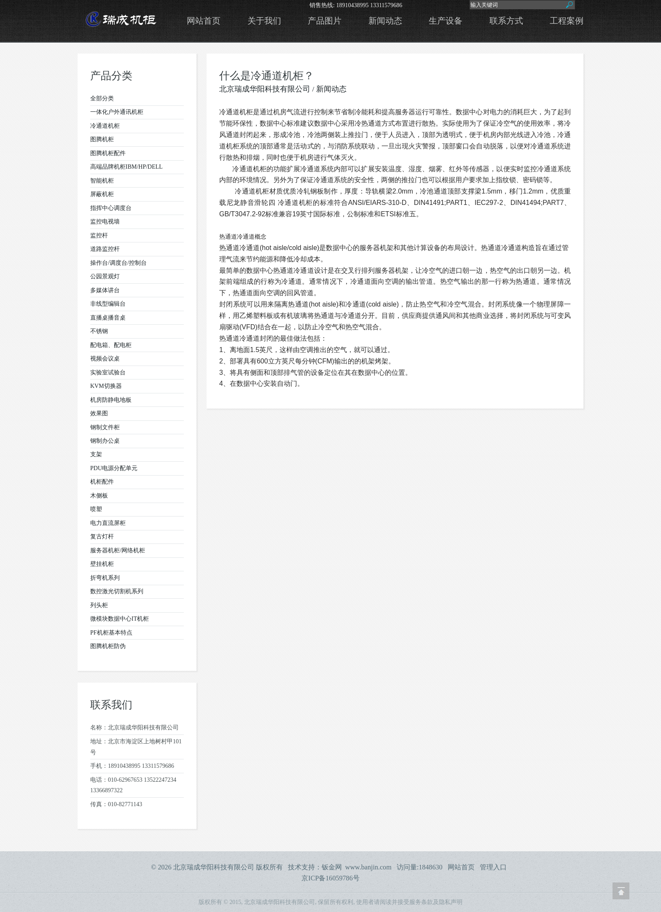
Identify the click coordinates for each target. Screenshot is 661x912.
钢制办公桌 (105, 441)
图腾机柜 (102, 139)
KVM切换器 (106, 386)
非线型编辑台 (108, 304)
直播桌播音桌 (108, 318)
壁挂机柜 (102, 564)
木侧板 (99, 495)
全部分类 (102, 98)
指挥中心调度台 (111, 208)
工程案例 (566, 20)
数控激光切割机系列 (116, 591)
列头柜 (99, 605)
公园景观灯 (105, 276)
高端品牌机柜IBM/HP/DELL (126, 167)
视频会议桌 (105, 358)
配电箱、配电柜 (111, 345)
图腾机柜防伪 (108, 646)
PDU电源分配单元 (113, 468)
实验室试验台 (108, 372)
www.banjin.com (368, 867)
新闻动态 (385, 20)
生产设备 (445, 20)
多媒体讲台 (105, 290)
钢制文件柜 (105, 427)
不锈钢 (99, 331)
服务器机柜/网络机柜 (117, 550)
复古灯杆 (102, 536)
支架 (96, 454)
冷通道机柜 (105, 126)
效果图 (99, 413)
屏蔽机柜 (102, 194)
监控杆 (99, 235)
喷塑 (96, 509)
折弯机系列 (105, 578)
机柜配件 (102, 482)
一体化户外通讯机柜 (116, 112)
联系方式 (506, 20)
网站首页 (203, 20)
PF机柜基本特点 (111, 633)
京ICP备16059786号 (330, 878)
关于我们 (264, 20)
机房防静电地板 (111, 400)
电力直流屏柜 (108, 523)
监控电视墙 (105, 221)
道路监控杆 (105, 249)
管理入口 (493, 867)
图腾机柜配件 (108, 153)
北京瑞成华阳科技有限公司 (264, 89)
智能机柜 (102, 181)
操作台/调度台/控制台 (118, 263)
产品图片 (324, 20)
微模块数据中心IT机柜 (119, 619)
